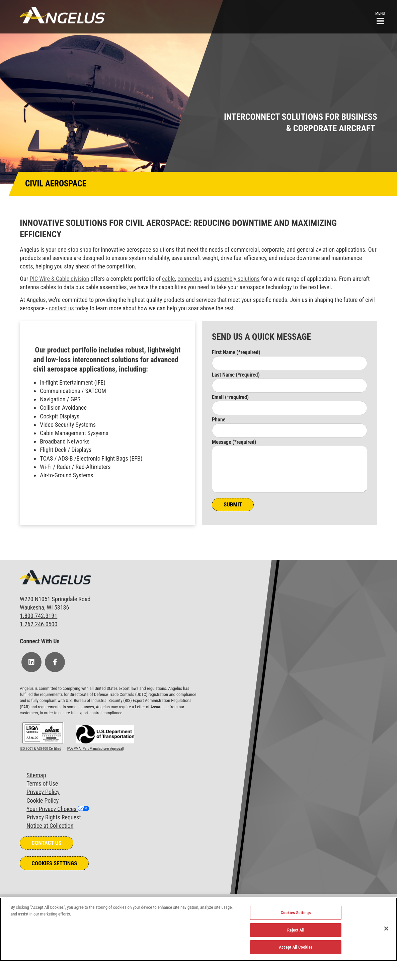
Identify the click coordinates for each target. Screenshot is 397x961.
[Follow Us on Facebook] (55, 662)
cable (168, 278)
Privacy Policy (43, 791)
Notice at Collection (49, 825)
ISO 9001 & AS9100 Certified (40, 748)
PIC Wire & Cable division (59, 278)
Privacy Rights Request (53, 817)
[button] (380, 17)
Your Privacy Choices (52, 808)
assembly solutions (236, 278)
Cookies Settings (54, 863)
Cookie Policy (42, 800)
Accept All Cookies (296, 947)
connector (189, 278)
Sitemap (36, 775)
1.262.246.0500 (38, 624)
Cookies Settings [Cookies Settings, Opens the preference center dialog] (296, 912)
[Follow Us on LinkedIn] (31, 662)
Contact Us (46, 842)
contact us (61, 308)
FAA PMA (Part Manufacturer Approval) (95, 748)
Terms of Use (42, 783)
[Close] (386, 928)
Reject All (295, 930)
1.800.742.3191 (38, 615)
